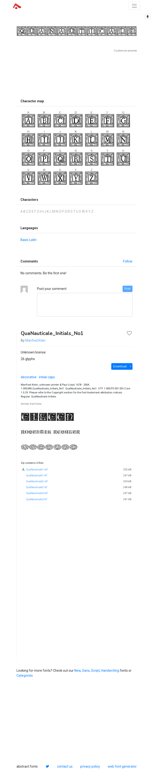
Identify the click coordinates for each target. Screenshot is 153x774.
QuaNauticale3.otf (37, 493)
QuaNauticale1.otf (37, 469)
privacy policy (90, 766)
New (77, 670)
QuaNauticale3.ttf (36, 499)
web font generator (122, 766)
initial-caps (47, 377)
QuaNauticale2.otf (37, 481)
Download (120, 366)
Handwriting (110, 670)
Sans (86, 670)
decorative (29, 377)
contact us (65, 766)
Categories (25, 675)
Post (127, 288)
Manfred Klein (35, 340)
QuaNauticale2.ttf (36, 487)
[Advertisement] (77, 74)
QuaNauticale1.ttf (36, 475)
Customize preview (125, 50)
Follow (127, 261)
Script (95, 670)
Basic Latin (29, 240)
